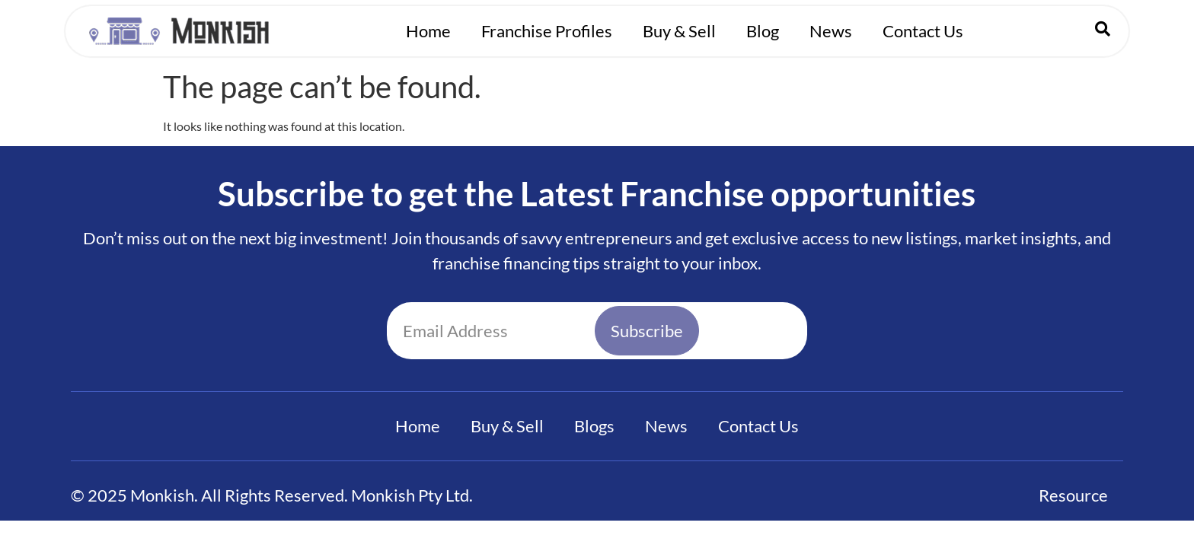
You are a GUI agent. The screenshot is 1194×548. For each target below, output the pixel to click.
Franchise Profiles (546, 31)
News (830, 31)
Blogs (594, 426)
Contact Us (923, 31)
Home (428, 31)
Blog (762, 31)
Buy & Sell (679, 31)
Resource (1073, 495)
